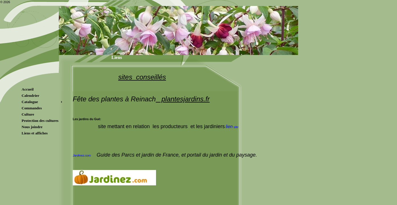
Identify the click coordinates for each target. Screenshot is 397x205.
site (232, 127)
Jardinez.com (82, 155)
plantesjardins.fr (185, 99)
